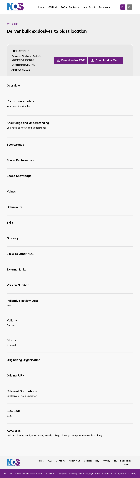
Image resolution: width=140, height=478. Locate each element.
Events (92, 7)
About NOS (75, 460)
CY (129, 7)
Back (14, 23)
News (84, 7)
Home (41, 7)
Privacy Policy (109, 460)
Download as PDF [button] (73, 60)
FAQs (64, 7)
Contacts (74, 7)
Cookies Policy (91, 460)
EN (122, 7)
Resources (104, 7)
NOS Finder (53, 7)
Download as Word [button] (107, 60)
